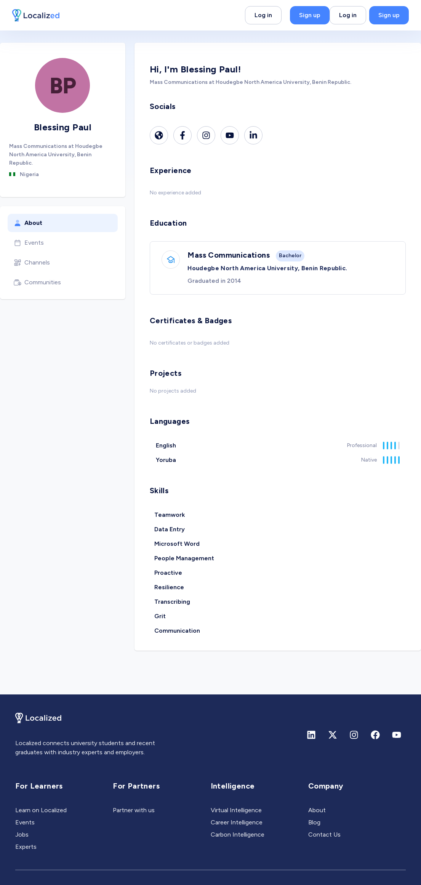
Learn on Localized (41, 810)
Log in (263, 15)
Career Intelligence (237, 822)
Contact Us (324, 834)
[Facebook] (182, 135)
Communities (37, 282)
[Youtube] (230, 135)
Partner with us (134, 810)
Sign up (309, 15)
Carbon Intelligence (237, 834)
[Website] (159, 135)
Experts (26, 846)
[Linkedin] (253, 135)
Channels (32, 262)
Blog (314, 822)
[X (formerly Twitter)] (332, 735)
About (28, 223)
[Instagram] (206, 135)
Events (29, 243)
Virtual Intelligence (236, 810)
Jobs (22, 834)
